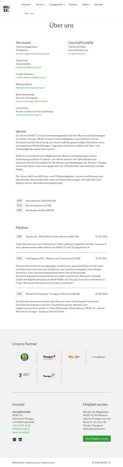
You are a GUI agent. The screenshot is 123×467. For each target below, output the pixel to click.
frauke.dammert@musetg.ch (31, 77)
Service (40, 4)
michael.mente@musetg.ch (30, 87)
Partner (73, 4)
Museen (26, 4)
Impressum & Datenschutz (40, 462)
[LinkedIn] (20, 439)
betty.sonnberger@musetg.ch (32, 101)
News (86, 4)
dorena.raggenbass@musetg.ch (33, 53)
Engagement (56, 4)
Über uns (29, 13)
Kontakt (98, 4)
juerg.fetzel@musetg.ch (28, 67)
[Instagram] (14, 439)
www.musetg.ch (21, 432)
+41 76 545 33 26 (21, 425)
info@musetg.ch (77, 53)
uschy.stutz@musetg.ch (28, 114)
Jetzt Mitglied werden (97, 438)
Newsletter (18, 462)
